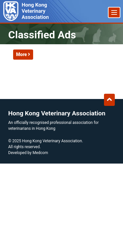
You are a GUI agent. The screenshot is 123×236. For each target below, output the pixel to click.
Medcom (40, 152)
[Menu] (114, 12)
